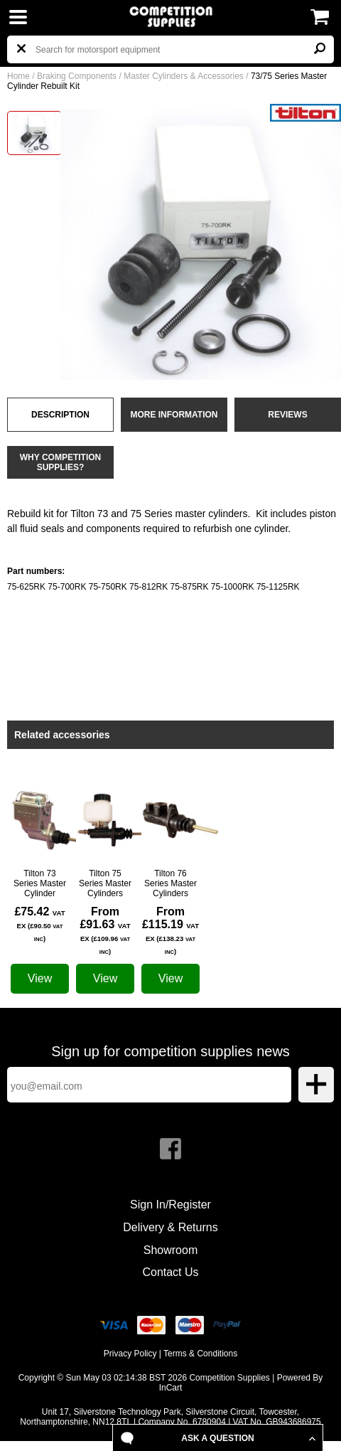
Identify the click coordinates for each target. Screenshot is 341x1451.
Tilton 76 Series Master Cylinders (170, 883)
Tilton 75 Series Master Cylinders (105, 883)
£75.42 (39, 923)
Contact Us (170, 1272)
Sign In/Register (170, 1204)
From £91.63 (105, 930)
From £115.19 (170, 930)
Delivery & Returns (170, 1227)
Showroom (170, 1250)
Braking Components (77, 76)
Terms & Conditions (200, 1354)
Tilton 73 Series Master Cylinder (39, 883)
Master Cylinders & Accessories (184, 76)
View (40, 978)
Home (18, 76)
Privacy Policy (130, 1354)
